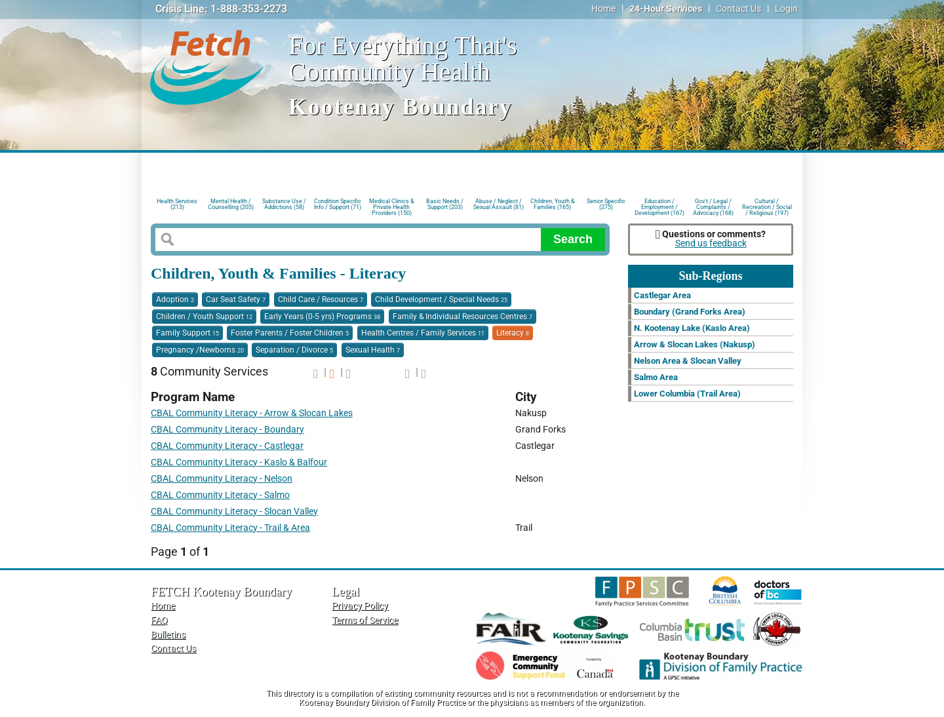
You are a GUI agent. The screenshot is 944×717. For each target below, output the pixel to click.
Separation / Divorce (294, 350)
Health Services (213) (177, 204)
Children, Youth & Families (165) (552, 204)
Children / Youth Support (204, 316)
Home (603, 8)
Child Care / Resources (320, 299)
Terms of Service (365, 620)
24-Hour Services (665, 8)
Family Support (187, 333)
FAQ (159, 620)
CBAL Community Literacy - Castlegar (227, 446)
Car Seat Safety (236, 299)
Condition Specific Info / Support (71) (337, 204)
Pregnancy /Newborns (200, 350)
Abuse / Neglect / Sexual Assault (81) (498, 204)
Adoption (175, 299)
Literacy (512, 333)
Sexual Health (372, 350)
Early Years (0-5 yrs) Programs (322, 316)
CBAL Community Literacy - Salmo (220, 495)
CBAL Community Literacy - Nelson (221, 478)
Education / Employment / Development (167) (659, 206)
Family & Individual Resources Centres (462, 316)
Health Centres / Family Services (422, 333)
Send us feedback (711, 243)
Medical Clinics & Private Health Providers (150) (391, 206)
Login (786, 8)
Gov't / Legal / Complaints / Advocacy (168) (713, 206)
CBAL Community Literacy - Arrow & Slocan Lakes (252, 413)
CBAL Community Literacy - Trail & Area (230, 527)
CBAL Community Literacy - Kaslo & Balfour (239, 462)
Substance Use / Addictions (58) (284, 204)
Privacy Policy (360, 605)
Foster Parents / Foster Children (290, 333)
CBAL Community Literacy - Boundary (227, 429)
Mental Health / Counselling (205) (231, 204)
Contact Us (738, 8)
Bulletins (168, 634)
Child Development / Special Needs (441, 299)
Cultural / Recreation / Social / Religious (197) (767, 206)
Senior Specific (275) (606, 204)
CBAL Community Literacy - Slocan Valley (234, 511)
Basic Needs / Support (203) (444, 204)
